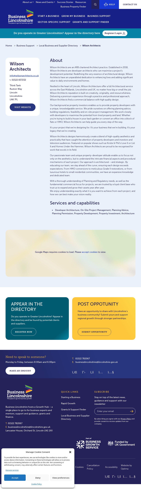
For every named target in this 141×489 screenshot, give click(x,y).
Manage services (12, 470)
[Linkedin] (74, 372)
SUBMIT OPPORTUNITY (94, 332)
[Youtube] (111, 372)
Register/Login (115, 33)
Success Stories (65, 2)
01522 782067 (82, 358)
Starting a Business (70, 397)
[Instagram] (101, 372)
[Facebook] (92, 372)
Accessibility (111, 467)
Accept (15, 477)
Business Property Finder (73, 6)
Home (9, 45)
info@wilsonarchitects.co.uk (24, 76)
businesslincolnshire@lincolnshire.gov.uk (96, 362)
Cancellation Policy (93, 467)
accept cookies (89, 252)
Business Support (99, 16)
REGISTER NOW (23, 332)
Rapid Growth (68, 403)
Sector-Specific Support (54, 22)
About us (27, 2)
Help (109, 4)
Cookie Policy (36, 484)
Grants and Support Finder (91, 22)
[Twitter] (83, 372)
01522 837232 (19, 80)
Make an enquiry (20, 371)
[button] (70, 452)
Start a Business (48, 16)
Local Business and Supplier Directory (58, 45)
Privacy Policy (126, 419)
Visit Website (22, 107)
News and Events (44, 2)
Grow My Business (73, 16)
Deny (38, 477)
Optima (124, 469)
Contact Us (130, 4)
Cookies (79, 467)
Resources (80, 2)
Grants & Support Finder (73, 409)
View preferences (60, 477)
